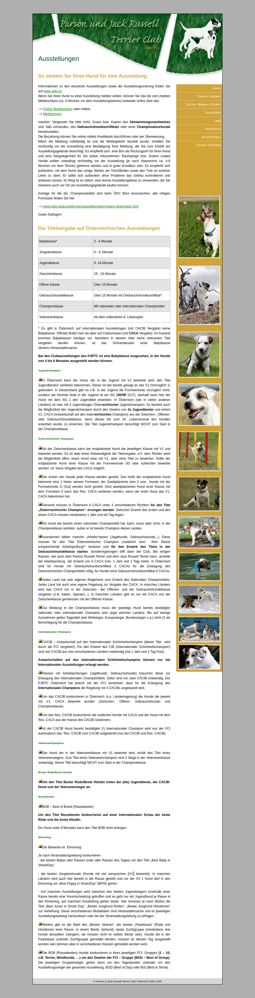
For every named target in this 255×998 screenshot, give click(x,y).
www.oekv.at (52, 91)
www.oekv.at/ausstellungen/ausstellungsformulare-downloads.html (90, 206)
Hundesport (213, 128)
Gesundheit (213, 112)
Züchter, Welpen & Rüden (203, 104)
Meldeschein (52, 114)
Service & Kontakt (208, 145)
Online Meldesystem (58, 109)
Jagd (217, 120)
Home (217, 88)
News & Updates (209, 96)
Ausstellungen (211, 137)
